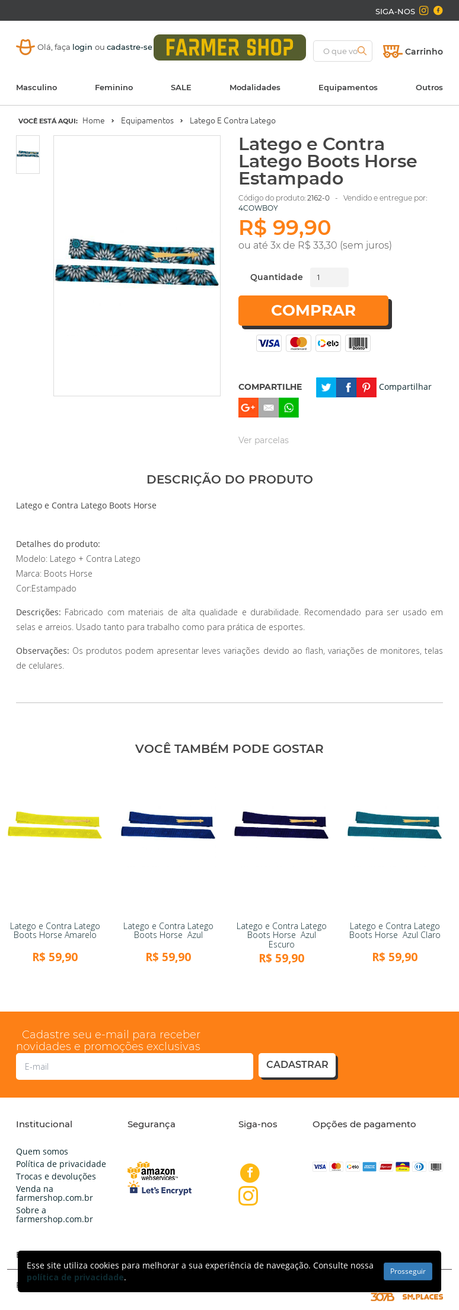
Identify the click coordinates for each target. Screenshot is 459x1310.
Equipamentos (348, 87)
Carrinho (424, 51)
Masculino (36, 87)
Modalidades (255, 87)
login (83, 47)
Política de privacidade (61, 1163)
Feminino (114, 87)
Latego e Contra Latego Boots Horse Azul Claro (395, 930)
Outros (429, 87)
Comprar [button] (313, 310)
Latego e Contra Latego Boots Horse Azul (168, 930)
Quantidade (276, 277)
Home (93, 120)
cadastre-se (129, 47)
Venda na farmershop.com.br (54, 1193)
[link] (55, 841)
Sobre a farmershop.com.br (54, 1214)
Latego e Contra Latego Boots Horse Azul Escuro (282, 935)
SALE (181, 87)
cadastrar (297, 1064)
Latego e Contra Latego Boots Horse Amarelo (55, 930)
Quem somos (42, 1151)
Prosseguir (408, 1271)
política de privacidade (75, 1277)
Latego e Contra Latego (233, 120)
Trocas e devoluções (56, 1176)
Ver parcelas (263, 440)
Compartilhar (405, 386)
